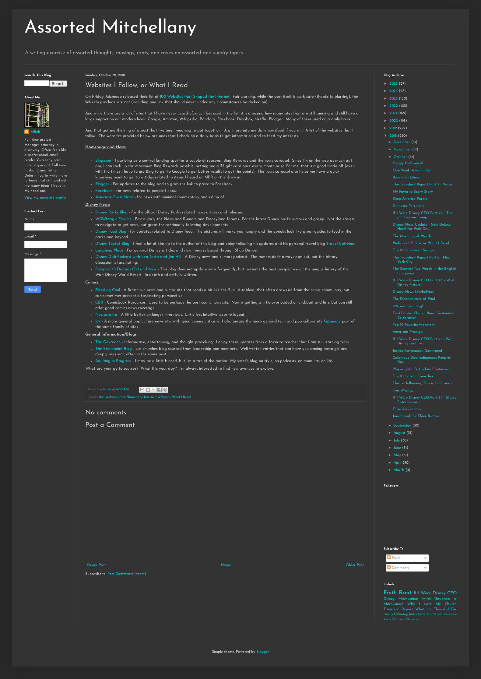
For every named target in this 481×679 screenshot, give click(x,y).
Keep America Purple (410, 199)
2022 (394, 106)
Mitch (35, 132)
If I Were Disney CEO (435, 593)
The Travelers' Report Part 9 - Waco (422, 184)
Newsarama (106, 315)
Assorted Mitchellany (110, 28)
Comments (398, 568)
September (403, 425)
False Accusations (407, 409)
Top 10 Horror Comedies (413, 376)
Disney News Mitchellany (413, 292)
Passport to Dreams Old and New (125, 269)
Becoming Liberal (407, 177)
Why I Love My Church (432, 604)
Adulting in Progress (113, 361)
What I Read (181, 397)
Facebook (104, 191)
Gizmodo (332, 321)
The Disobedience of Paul (414, 299)
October (401, 157)
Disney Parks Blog (111, 212)
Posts (393, 558)
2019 (393, 128)
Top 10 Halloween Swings (413, 250)
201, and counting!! (408, 306)
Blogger (103, 184)
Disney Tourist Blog (112, 244)
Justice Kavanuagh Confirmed (417, 351)
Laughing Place (109, 250)
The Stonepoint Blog (113, 349)
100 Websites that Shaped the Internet (195, 97)
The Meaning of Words (412, 236)
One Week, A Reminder (412, 170)
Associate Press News (114, 197)
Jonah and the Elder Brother (416, 416)
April (398, 463)
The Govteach (108, 342)
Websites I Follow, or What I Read (421, 243)
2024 (394, 91)
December (402, 142)
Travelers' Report (398, 609)
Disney (389, 599)
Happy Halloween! (408, 163)
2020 (394, 121)
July (397, 440)
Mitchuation (408, 599)
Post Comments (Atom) (126, 574)
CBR (99, 302)
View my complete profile (45, 198)
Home (226, 565)
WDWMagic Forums (113, 219)
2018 (393, 136)
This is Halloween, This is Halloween (422, 383)
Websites (163, 397)
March (400, 470)
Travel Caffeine (340, 244)
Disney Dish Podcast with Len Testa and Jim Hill (138, 257)
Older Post (355, 565)
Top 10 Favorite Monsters (413, 325)
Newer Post (96, 565)
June (398, 448)
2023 (394, 98)
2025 (394, 84)
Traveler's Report (430, 614)
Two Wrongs (403, 390)
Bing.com (103, 161)
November (403, 149)
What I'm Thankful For (436, 609)
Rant (405, 593)
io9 (98, 321)
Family (388, 614)
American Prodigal (408, 332)
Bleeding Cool (108, 290)
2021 (393, 113)
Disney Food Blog (110, 232)
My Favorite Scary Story (413, 192)
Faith (390, 593)
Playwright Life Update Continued (421, 369)
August (400, 433)
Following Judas (405, 614)
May (398, 455)
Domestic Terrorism (409, 206)
